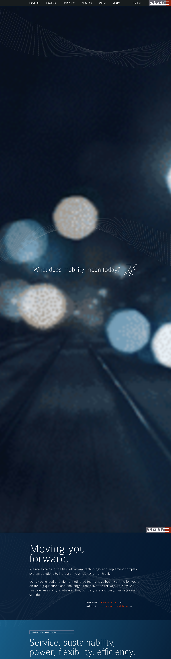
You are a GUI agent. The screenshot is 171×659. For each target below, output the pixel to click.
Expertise (34, 3)
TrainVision (69, 3)
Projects (51, 3)
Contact (117, 3)
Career (102, 3)
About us (87, 3)
